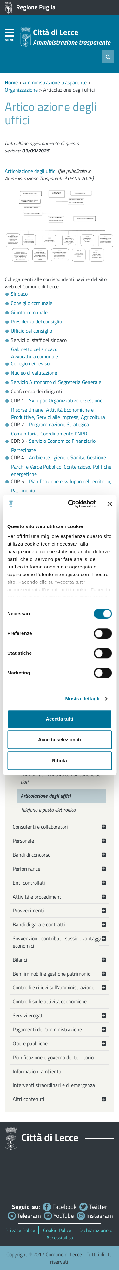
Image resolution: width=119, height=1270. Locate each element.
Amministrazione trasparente (55, 82)
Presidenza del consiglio (36, 321)
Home (11, 82)
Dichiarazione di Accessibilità (80, 1233)
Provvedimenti (28, 910)
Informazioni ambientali (38, 1071)
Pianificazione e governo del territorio (53, 1057)
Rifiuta (59, 760)
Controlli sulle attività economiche (50, 1001)
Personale (23, 840)
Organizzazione (21, 90)
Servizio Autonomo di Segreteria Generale (56, 382)
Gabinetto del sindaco (34, 349)
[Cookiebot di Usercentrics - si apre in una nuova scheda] (71, 504)
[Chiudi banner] (109, 504)
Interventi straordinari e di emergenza (54, 1085)
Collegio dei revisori (32, 363)
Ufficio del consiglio (31, 331)
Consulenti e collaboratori (40, 826)
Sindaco (19, 294)
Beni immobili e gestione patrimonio (51, 973)
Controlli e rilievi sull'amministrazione (53, 987)
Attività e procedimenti (38, 896)
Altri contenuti (28, 1099)
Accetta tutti (59, 719)
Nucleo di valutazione (34, 373)
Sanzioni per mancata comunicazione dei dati (61, 778)
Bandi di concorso (31, 854)
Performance (26, 868)
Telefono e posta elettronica (48, 810)
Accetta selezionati (59, 739)
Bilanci (20, 959)
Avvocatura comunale (34, 356)
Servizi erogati (28, 1015)
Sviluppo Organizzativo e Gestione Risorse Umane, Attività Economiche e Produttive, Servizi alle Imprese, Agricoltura (58, 409)
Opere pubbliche (30, 1043)
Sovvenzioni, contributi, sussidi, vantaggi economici (57, 942)
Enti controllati (29, 882)
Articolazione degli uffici (30, 171)
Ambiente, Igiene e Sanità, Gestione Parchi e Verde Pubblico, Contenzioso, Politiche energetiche (61, 466)
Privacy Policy (20, 1230)
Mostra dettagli (82, 698)
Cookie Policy (57, 1230)
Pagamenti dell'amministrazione (47, 1029)
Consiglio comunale (31, 303)
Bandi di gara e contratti (39, 924)
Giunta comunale (29, 312)
